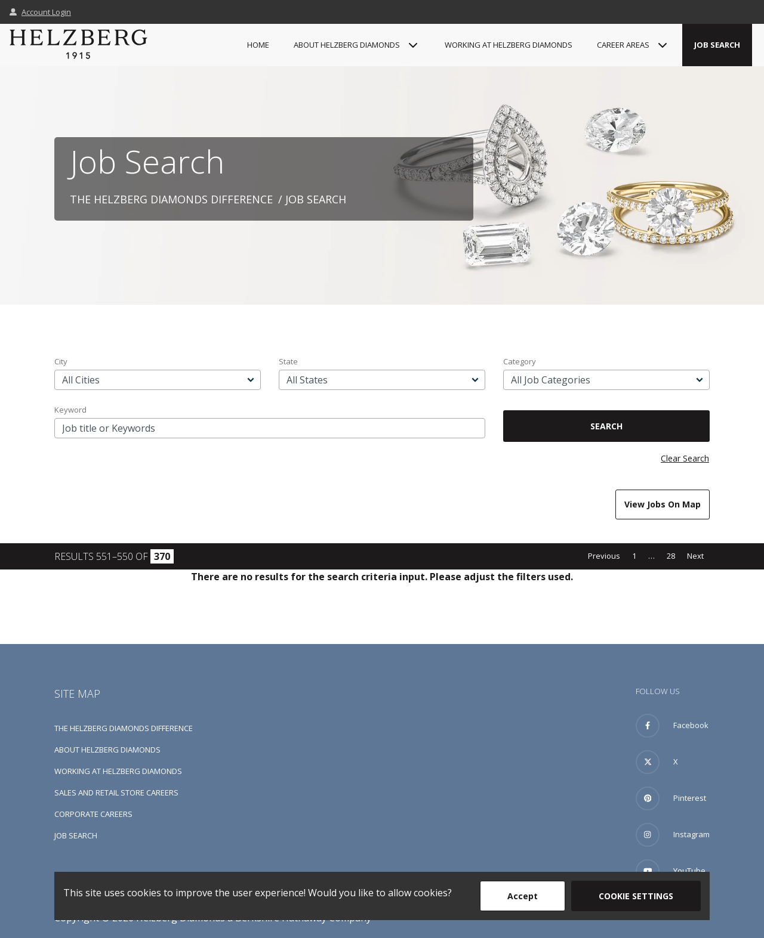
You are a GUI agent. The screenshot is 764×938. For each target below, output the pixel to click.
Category (519, 361)
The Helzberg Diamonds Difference (171, 199)
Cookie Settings (636, 896)
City (60, 361)
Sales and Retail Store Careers (116, 792)
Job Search (717, 44)
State (288, 361)
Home (258, 44)
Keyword (70, 409)
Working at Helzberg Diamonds (508, 44)
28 (671, 555)
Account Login (40, 12)
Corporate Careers (93, 814)
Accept (522, 896)
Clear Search (685, 458)
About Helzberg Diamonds (107, 749)
